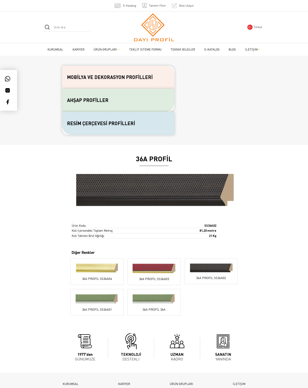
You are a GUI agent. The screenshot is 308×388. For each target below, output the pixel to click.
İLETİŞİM (253, 49)
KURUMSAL (55, 49)
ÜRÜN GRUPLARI (106, 49)
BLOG (232, 49)
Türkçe (254, 27)
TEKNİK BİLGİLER (183, 49)
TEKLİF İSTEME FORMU (145, 49)
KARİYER (78, 49)
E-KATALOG (212, 49)
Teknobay (195, 381)
